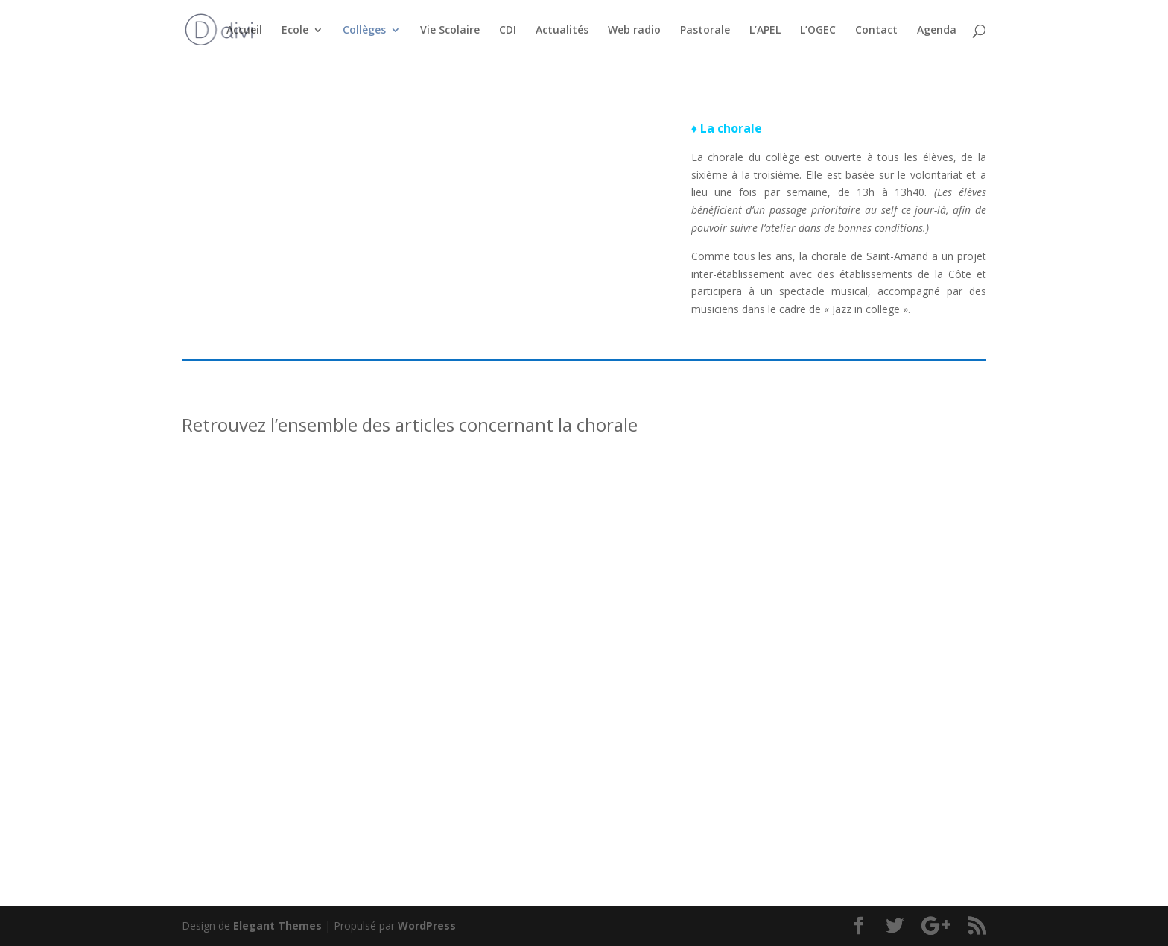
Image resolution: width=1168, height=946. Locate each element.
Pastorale (705, 31)
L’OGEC (818, 31)
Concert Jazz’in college (551, 634)
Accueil (244, 31)
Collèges (364, 31)
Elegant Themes (277, 925)
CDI (507, 31)
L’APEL (765, 31)
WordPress (427, 925)
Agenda (936, 31)
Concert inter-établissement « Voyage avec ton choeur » (854, 641)
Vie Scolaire (450, 31)
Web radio (634, 31)
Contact (876, 31)
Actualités (562, 31)
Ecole (295, 31)
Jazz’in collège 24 (250, 634)
